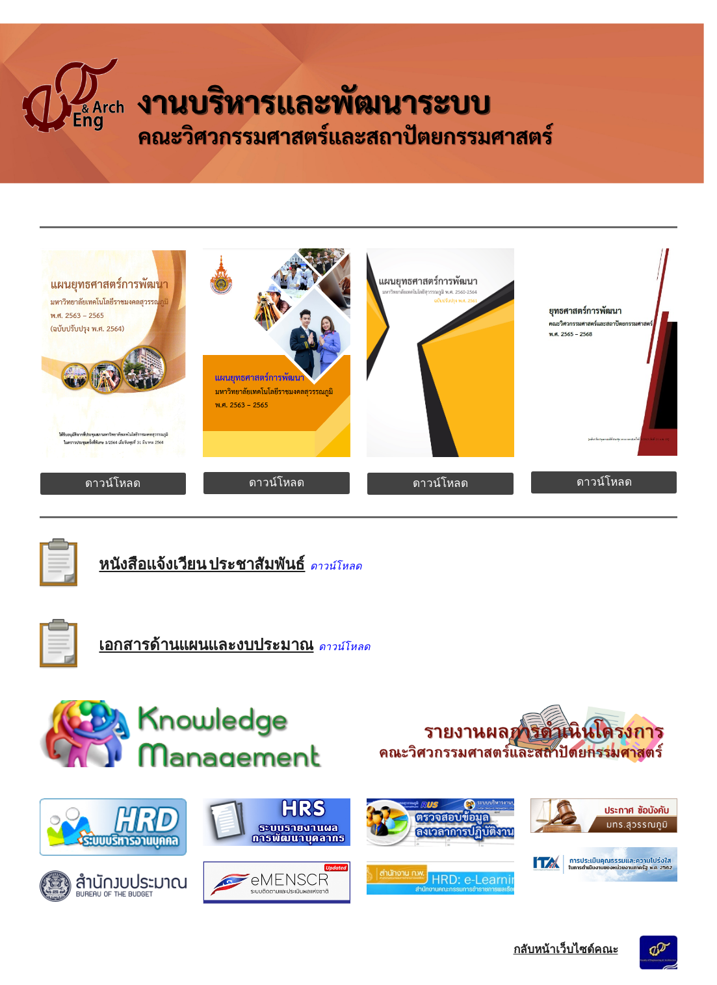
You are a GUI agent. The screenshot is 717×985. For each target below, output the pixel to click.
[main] (276, 561)
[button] (701, 18)
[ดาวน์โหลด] (113, 484)
